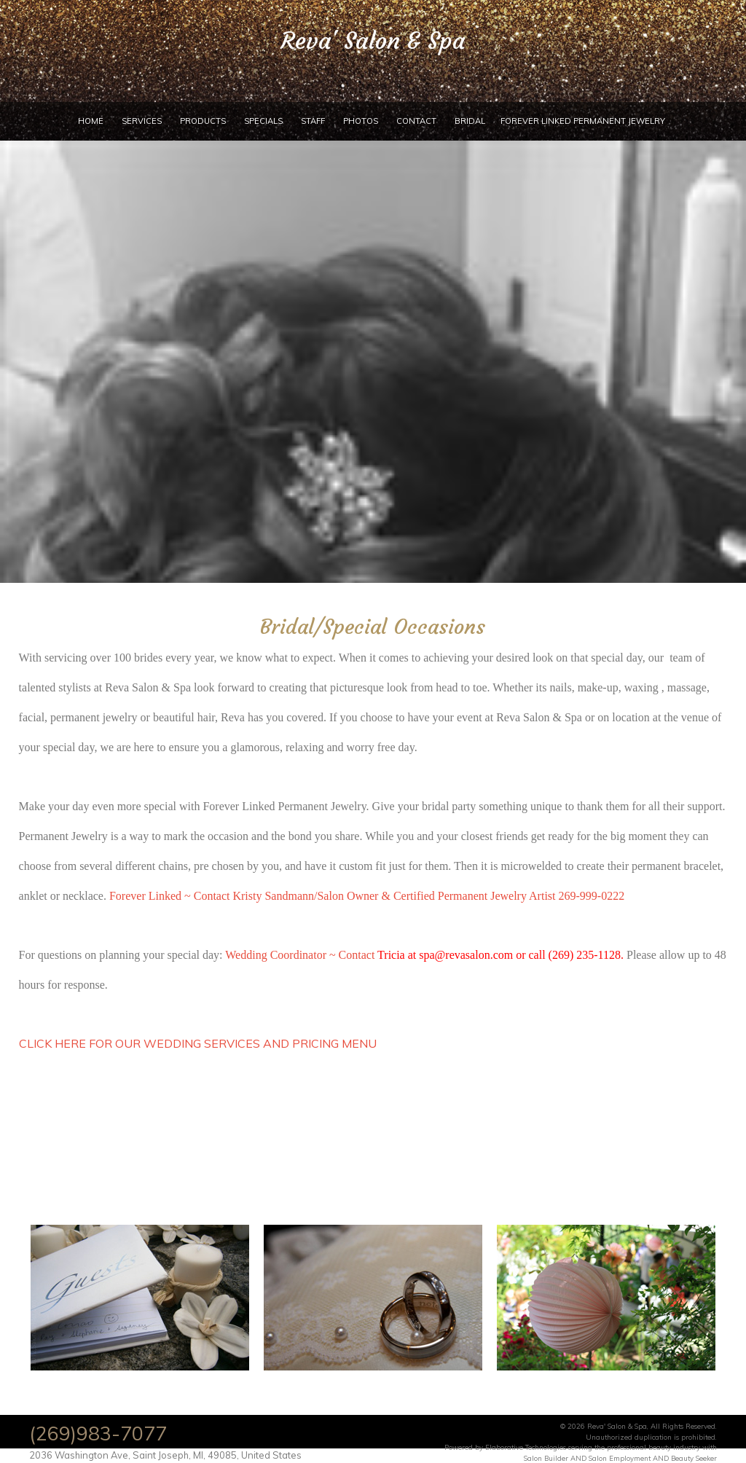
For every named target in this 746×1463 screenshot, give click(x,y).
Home (90, 121)
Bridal (470, 121)
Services (142, 121)
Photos (360, 121)
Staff (313, 121)
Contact (416, 121)
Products (203, 121)
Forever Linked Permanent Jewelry (582, 121)
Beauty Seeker (694, 1458)
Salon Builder (546, 1458)
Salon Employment (620, 1458)
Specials (263, 121)
